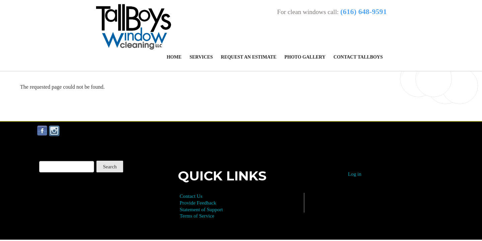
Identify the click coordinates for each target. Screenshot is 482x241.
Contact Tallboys (358, 57)
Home (174, 57)
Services (201, 57)
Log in (355, 174)
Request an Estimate (248, 57)
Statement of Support (201, 209)
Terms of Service (197, 216)
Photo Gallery (305, 57)
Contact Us (191, 196)
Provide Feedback (198, 203)
